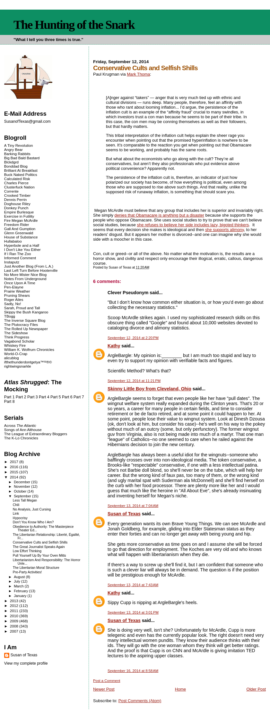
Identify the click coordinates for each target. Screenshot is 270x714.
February (21, 591)
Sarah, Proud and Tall (22, 308)
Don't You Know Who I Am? (33, 522)
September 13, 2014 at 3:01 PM (133, 612)
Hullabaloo (13, 241)
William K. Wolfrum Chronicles (29, 349)
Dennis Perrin (15, 199)
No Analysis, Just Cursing (32, 509)
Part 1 (9, 397)
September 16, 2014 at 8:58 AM (133, 671)
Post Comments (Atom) (139, 700)
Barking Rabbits (17, 154)
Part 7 (79, 397)
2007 (14, 631)
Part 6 (67, 397)
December (22, 482)
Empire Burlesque (19, 212)
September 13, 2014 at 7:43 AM (133, 585)
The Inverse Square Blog (24, 320)
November (22, 486)
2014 (14, 477)
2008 (14, 626)
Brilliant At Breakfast (21, 170)
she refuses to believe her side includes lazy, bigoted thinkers (193, 224)
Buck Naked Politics (20, 174)
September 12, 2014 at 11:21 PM (134, 381)
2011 (14, 611)
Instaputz (11, 262)
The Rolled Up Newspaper (26, 329)
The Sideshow (16, 333)
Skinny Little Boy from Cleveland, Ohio (149, 388)
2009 (14, 621)
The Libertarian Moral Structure (36, 567)
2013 (14, 601)
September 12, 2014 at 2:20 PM (133, 338)
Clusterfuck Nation (19, 187)
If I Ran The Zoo (17, 254)
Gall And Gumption (19, 229)
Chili (16, 505)
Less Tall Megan (25, 500)
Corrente (11, 191)
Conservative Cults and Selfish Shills (40, 542)
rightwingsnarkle (17, 366)
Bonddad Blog (16, 166)
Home (180, 689)
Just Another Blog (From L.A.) (28, 266)
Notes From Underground (25, 279)
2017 (14, 462)
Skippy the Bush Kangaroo (26, 312)
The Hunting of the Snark (74, 24)
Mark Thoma (138, 74)
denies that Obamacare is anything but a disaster (160, 215)
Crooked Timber (17, 195)
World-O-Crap (15, 354)
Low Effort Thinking (27, 551)
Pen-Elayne (13, 287)
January (20, 596)
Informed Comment (20, 258)
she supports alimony (224, 229)
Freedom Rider (16, 224)
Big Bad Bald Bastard (21, 158)
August (20, 577)
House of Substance (21, 237)
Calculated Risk (17, 179)
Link (16, 513)
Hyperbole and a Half (21, 245)
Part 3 (32, 397)
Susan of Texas (124, 513)
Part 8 (9, 401)
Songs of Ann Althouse (23, 430)
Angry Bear (13, 149)
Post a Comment (106, 681)
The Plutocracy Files (21, 324)
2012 (14, 605)
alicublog (11, 358)
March (19, 586)
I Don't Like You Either (22, 249)
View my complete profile (26, 663)
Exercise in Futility (19, 216)
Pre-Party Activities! (27, 572)
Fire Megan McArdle (21, 220)
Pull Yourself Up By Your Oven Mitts (39, 555)
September (23, 496)
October (20, 491)
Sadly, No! (12, 304)
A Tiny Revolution (18, 145)
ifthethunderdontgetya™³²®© (28, 362)
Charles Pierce (16, 183)
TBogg (9, 316)
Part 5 (55, 397)
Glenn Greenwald (18, 233)
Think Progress (16, 337)
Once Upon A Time (19, 283)
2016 (14, 467)
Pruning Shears (17, 295)
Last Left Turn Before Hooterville (31, 270)
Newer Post (103, 689)
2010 (14, 616)
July (17, 581)
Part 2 (21, 397)
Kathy (114, 345)
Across (20, 425)
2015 (14, 472)
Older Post (256, 689)
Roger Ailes (13, 299)
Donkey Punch (16, 208)
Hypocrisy (20, 518)
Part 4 (44, 397)
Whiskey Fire (15, 345)
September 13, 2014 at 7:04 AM (133, 506)
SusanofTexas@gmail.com (27, 121)
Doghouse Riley (17, 204)
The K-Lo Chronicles (21, 438)
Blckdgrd (11, 162)
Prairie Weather (17, 291)
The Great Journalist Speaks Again (39, 547)
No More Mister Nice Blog (25, 274)
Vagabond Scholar (19, 341)
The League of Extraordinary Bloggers (35, 434)
